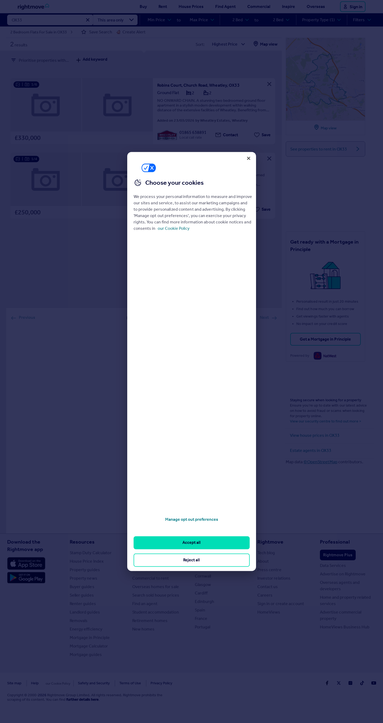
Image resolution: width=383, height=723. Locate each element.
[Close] (248, 158)
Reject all (191, 559)
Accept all (191, 542)
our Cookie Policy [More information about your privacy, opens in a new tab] (174, 228)
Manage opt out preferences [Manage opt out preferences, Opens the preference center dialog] (191, 519)
